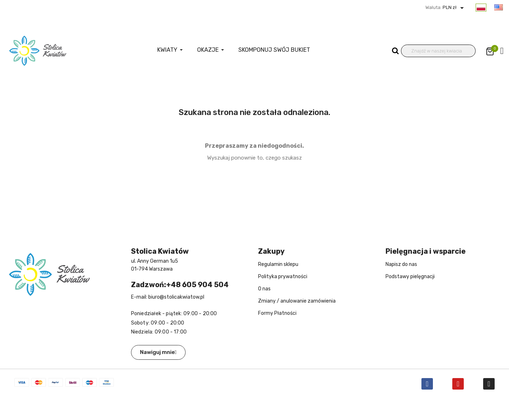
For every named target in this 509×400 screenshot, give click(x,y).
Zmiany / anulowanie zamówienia (297, 301)
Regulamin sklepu (278, 264)
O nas (264, 289)
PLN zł (454, 7)
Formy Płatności (277, 313)
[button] (158, 352)
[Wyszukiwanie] (438, 51)
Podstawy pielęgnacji (410, 276)
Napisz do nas (401, 264)
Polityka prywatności (282, 276)
